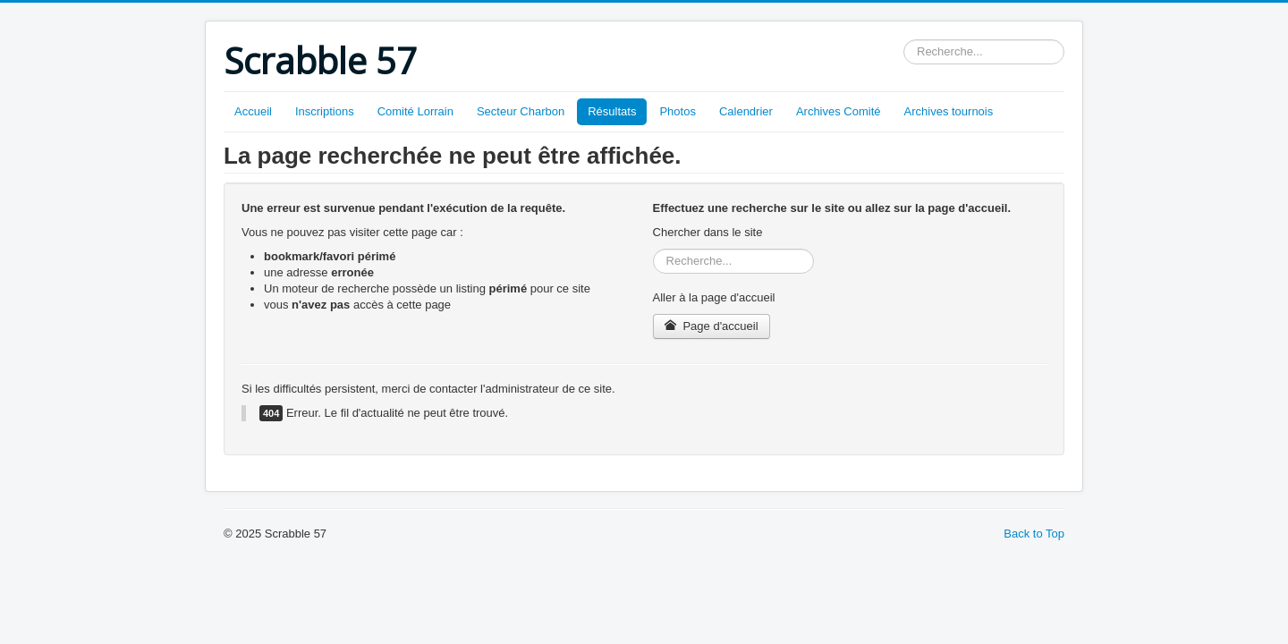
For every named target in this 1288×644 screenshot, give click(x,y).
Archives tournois (949, 111)
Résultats (612, 111)
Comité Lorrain (415, 111)
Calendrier (746, 111)
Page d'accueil (711, 326)
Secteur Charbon (520, 111)
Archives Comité (838, 111)
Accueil (253, 111)
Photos (677, 111)
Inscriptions (324, 111)
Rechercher (903, 39)
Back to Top (1034, 533)
